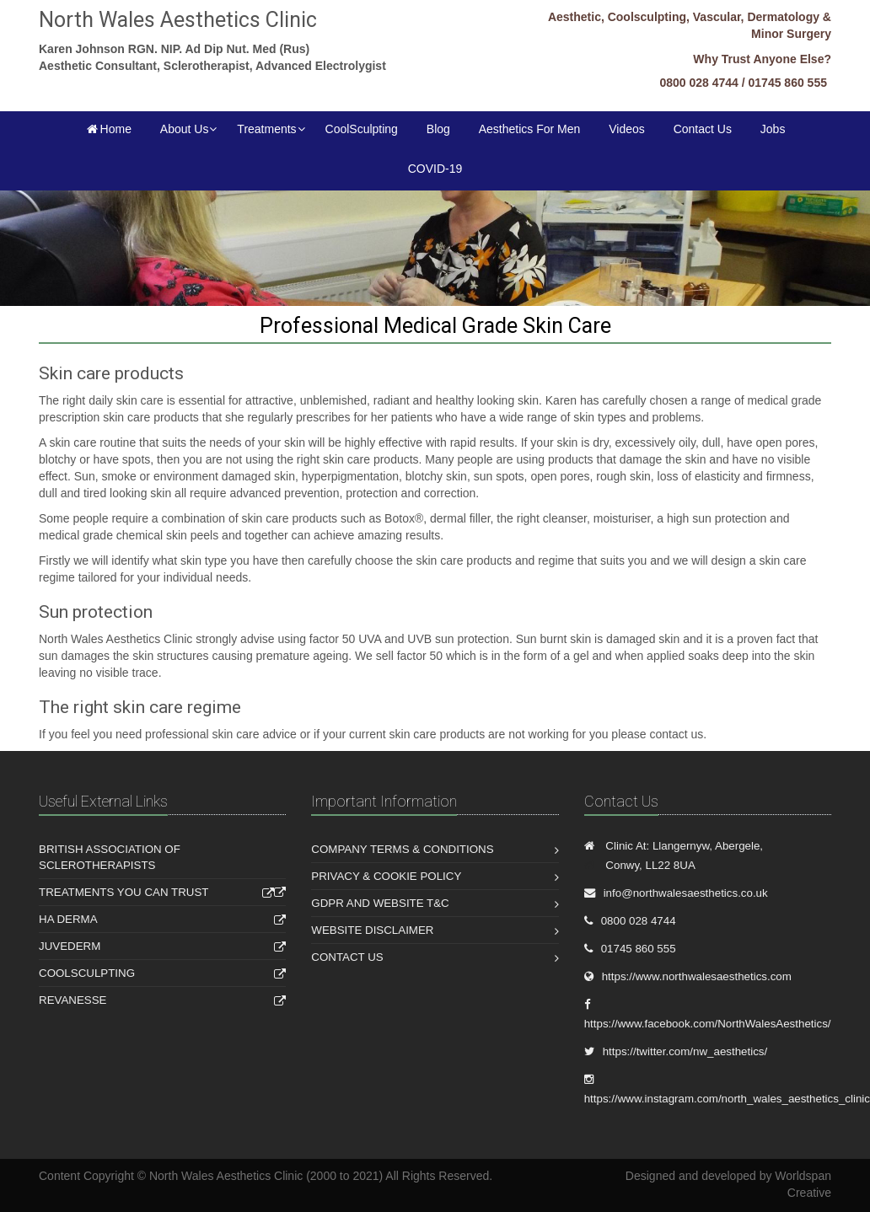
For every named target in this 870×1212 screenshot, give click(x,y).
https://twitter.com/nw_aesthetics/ (685, 1051)
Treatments (266, 129)
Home (108, 129)
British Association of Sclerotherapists (109, 857)
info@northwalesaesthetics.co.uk (686, 893)
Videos (627, 129)
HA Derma (68, 919)
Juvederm (69, 946)
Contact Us (703, 129)
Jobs (773, 129)
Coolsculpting (87, 973)
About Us (184, 129)
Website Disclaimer (372, 930)
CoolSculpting (361, 129)
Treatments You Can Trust (123, 892)
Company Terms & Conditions (402, 849)
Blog (438, 129)
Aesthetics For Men (530, 129)
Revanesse (73, 1000)
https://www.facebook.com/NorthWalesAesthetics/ (707, 1023)
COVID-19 (435, 168)
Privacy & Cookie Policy (386, 876)
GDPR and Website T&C (379, 903)
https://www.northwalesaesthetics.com (697, 976)
